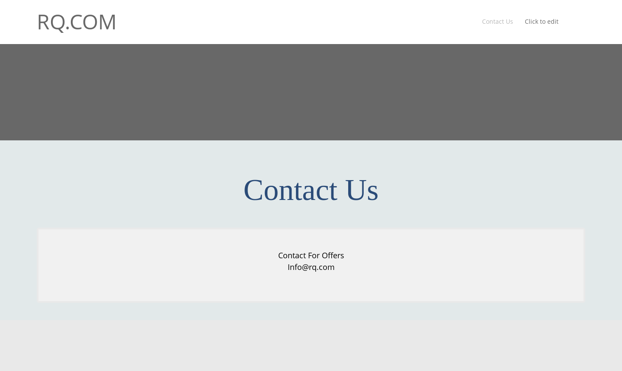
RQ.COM (77, 21)
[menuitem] (498, 22)
